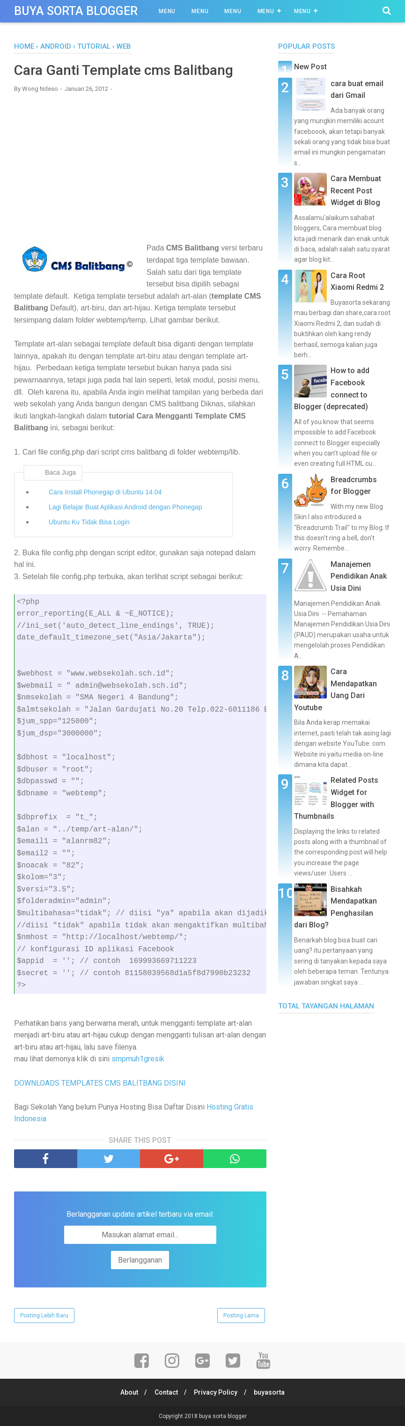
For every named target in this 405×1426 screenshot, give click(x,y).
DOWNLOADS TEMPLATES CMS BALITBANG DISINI (100, 1082)
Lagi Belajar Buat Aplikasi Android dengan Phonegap (125, 506)
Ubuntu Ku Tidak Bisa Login (89, 521)
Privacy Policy (216, 1392)
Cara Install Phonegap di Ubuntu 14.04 (105, 491)
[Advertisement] (140, 167)
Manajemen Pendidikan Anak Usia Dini (359, 576)
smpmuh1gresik (137, 1058)
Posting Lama (241, 1315)
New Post (310, 66)
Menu (167, 11)
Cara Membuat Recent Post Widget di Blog (356, 190)
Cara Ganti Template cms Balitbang (123, 70)
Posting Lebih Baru (44, 1315)
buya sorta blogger (76, 11)
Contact (165, 1392)
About (127, 1392)
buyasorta (271, 1392)
